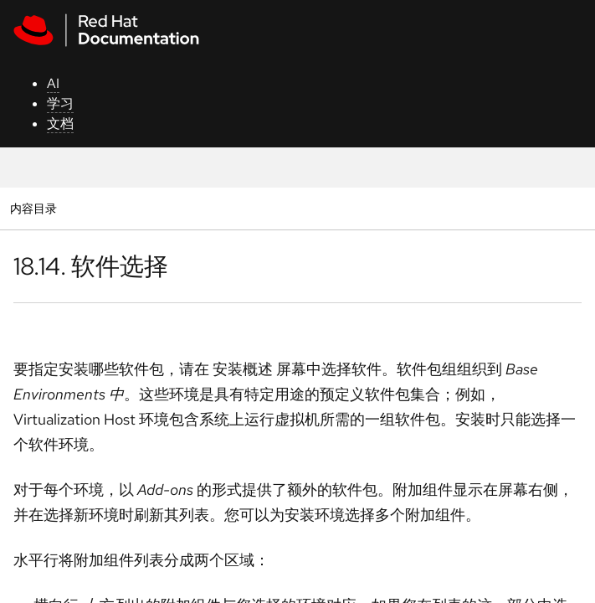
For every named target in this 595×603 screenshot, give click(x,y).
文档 (60, 123)
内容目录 (33, 208)
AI (53, 83)
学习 (60, 103)
